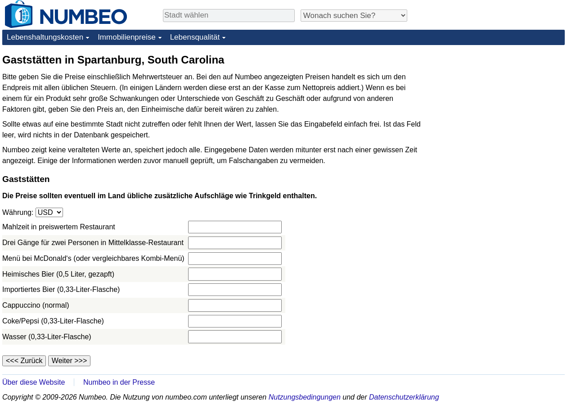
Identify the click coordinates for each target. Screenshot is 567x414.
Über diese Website (33, 382)
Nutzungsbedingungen (305, 397)
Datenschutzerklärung (404, 397)
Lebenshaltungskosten (45, 37)
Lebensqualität (195, 37)
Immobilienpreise (127, 37)
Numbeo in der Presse (119, 382)
